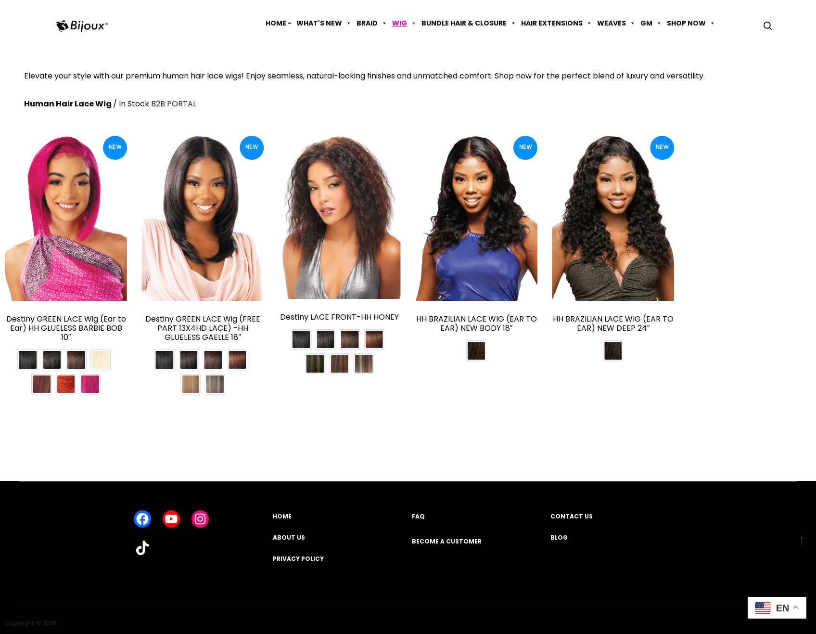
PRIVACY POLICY (298, 552)
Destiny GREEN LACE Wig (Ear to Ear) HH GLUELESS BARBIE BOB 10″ (66, 328)
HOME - (279, 23)
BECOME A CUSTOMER (447, 534)
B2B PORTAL (173, 103)
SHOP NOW (691, 23)
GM (651, 23)
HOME (282, 510)
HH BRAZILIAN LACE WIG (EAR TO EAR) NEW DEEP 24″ (613, 323)
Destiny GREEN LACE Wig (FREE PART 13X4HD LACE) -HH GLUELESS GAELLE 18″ (202, 328)
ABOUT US (289, 531)
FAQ (418, 510)
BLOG (559, 531)
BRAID (372, 23)
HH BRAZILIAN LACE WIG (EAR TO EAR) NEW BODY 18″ (476, 323)
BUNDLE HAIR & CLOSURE (468, 23)
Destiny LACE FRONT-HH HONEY (339, 317)
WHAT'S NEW (324, 23)
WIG (404, 23)
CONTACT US (571, 510)
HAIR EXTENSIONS (556, 23)
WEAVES (616, 23)
